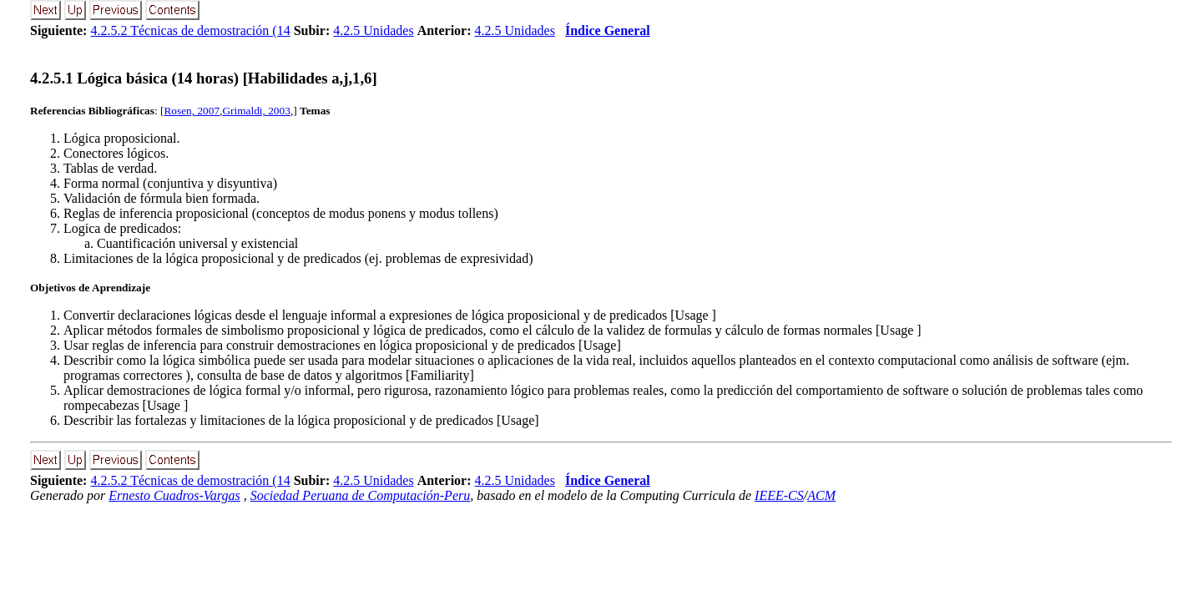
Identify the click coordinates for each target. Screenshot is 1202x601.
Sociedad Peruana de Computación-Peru (360, 495)
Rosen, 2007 (192, 110)
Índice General (607, 30)
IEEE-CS (779, 495)
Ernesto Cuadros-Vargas (174, 495)
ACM (821, 495)
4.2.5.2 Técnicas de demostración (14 (190, 30)
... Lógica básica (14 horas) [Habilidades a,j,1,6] (203, 78)
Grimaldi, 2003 (256, 110)
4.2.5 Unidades (373, 30)
